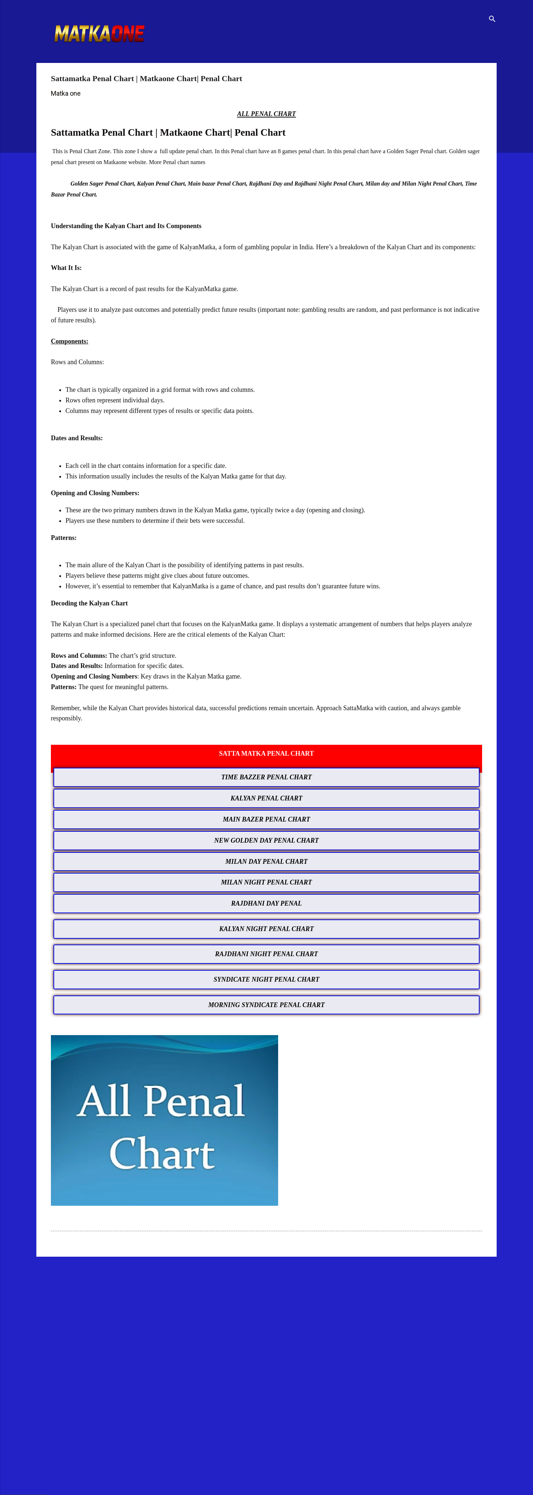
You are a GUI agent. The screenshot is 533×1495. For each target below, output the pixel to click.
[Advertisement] (249, 1319)
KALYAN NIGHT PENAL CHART (266, 929)
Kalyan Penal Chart (161, 183)
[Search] (492, 20)
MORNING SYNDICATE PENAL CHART (266, 1005)
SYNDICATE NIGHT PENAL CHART (267, 979)
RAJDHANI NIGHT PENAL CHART (266, 954)
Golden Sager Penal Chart (102, 183)
